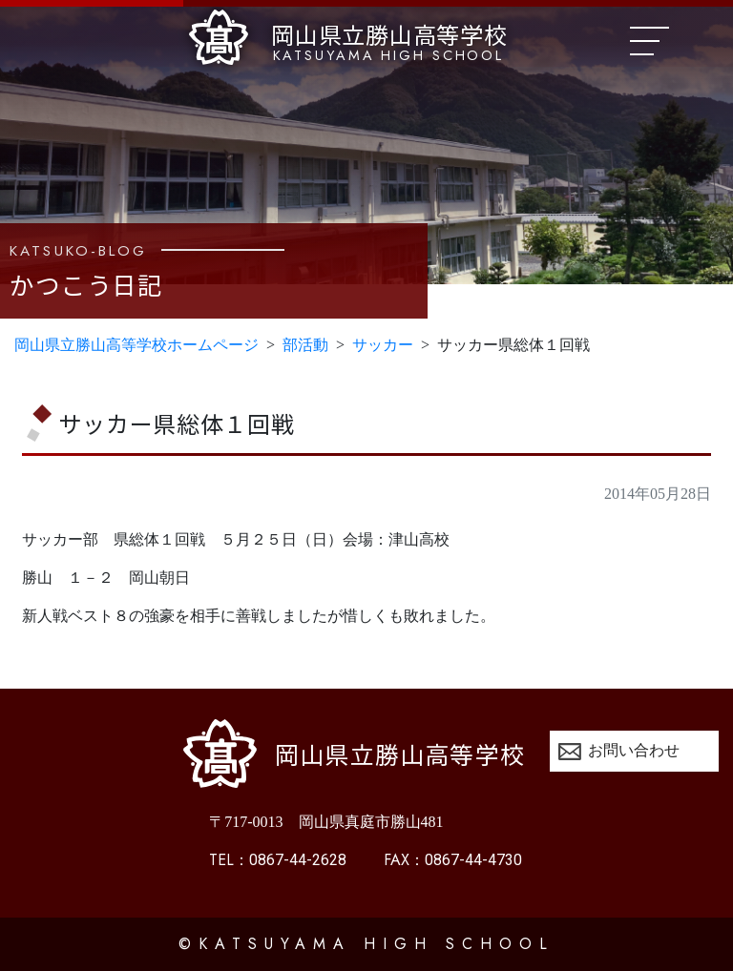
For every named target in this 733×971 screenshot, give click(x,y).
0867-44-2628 (277, 860)
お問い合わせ (634, 750)
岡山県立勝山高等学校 (348, 37)
